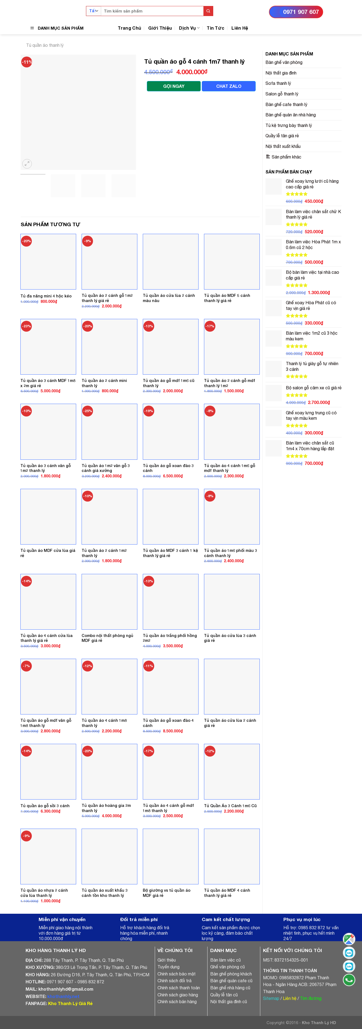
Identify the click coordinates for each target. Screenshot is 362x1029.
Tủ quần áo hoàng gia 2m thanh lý (106, 808)
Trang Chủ (129, 27)
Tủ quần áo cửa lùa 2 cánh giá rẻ (230, 723)
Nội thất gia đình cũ (228, 1001)
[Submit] (208, 11)
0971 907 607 (301, 11)
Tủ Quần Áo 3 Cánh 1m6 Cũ (230, 805)
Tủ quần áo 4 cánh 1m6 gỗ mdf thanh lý (229, 468)
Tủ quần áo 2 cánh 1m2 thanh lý (104, 553)
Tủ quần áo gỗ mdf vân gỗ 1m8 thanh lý (45, 723)
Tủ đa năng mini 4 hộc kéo (46, 296)
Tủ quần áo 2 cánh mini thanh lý (104, 383)
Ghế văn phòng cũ (227, 966)
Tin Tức (215, 27)
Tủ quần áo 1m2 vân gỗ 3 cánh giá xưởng (106, 468)
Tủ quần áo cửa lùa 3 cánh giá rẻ (230, 638)
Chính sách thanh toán (178, 987)
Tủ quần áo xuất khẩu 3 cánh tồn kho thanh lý (105, 893)
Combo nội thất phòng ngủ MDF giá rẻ (107, 638)
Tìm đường (310, 998)
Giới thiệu (166, 960)
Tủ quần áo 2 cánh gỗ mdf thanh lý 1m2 (229, 383)
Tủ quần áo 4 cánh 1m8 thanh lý (104, 723)
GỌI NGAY (173, 86)
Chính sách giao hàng (177, 994)
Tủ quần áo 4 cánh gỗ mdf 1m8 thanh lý (168, 808)
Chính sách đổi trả (174, 980)
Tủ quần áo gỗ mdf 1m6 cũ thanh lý (168, 383)
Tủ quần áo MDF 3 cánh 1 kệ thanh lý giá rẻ (170, 553)
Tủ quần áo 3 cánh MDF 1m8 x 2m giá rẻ (47, 383)
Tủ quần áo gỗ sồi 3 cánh (45, 805)
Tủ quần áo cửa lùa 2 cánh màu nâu (169, 298)
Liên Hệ (239, 27)
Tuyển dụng (168, 966)
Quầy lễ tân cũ (224, 994)
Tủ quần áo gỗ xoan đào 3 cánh (168, 468)
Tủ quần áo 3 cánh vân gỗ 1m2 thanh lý (45, 468)
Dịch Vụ (189, 27)
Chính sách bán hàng (177, 1001)
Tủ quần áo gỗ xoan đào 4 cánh (168, 723)
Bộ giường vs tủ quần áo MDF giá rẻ (166, 893)
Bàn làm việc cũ (225, 960)
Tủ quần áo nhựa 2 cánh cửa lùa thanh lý (44, 893)
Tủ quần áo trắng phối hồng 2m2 (170, 638)
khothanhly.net (63, 996)
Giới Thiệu (160, 27)
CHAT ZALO (229, 86)
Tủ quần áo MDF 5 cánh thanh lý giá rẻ (227, 298)
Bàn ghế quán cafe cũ (231, 980)
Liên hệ (289, 998)
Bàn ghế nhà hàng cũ (230, 987)
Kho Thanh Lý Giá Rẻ (70, 1003)
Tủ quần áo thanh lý (45, 45)
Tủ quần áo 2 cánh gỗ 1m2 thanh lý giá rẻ (107, 298)
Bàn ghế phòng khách (231, 973)
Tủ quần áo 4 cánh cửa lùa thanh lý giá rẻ (46, 638)
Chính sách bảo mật (176, 973)
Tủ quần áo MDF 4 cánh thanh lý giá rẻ (227, 893)
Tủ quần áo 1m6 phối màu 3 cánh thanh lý (230, 553)
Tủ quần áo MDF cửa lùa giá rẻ (47, 553)
